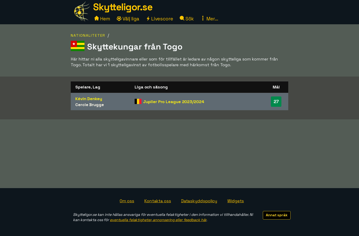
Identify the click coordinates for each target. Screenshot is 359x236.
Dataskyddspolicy (199, 200)
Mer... (209, 19)
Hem (102, 19)
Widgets (235, 200)
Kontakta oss (157, 200)
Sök (187, 19)
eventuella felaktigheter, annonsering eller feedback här (158, 219)
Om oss (127, 200)
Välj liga (128, 19)
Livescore (159, 19)
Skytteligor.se (122, 7)
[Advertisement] (179, 154)
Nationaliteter (88, 35)
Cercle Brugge (89, 104)
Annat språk (277, 215)
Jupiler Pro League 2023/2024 (173, 101)
